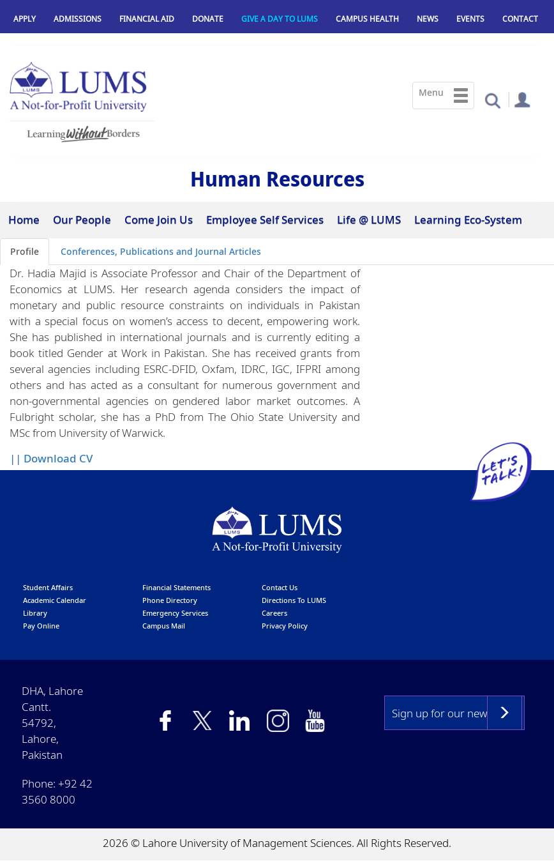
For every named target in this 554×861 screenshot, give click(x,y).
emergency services (175, 613)
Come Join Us (158, 219)
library (35, 613)
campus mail (163, 625)
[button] (492, 100)
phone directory (169, 600)
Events (470, 18)
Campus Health (367, 18)
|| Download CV (51, 458)
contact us (279, 587)
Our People (82, 219)
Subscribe (504, 713)
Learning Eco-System (468, 219)
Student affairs (48, 587)
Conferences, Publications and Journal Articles (161, 251)
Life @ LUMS (369, 219)
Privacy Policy (285, 625)
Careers (274, 613)
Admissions (77, 18)
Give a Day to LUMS (279, 18)
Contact (520, 18)
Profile (24, 251)
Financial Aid (146, 18)
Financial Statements (176, 587)
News (427, 18)
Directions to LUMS (294, 600)
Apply (24, 18)
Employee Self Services (265, 219)
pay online (41, 625)
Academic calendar (54, 600)
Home (24, 219)
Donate (207, 18)
